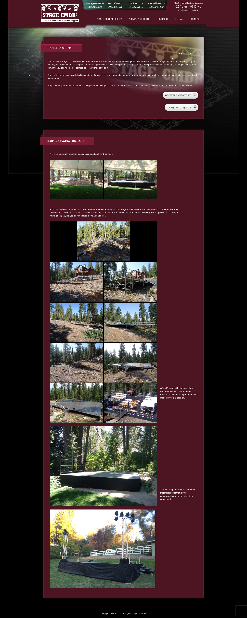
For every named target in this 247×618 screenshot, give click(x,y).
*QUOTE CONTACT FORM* (109, 19)
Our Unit (163, 19)
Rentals (179, 19)
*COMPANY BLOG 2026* (140, 19)
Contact (196, 19)
